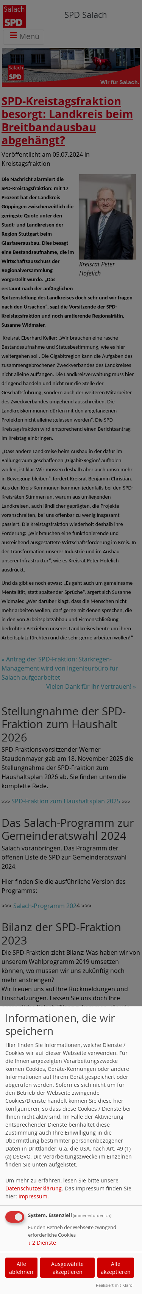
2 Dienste (42, 1242)
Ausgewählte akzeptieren (67, 1267)
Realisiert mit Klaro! (115, 1285)
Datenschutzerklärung (33, 1188)
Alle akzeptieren (116, 1267)
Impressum (33, 1196)
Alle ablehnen (21, 1267)
